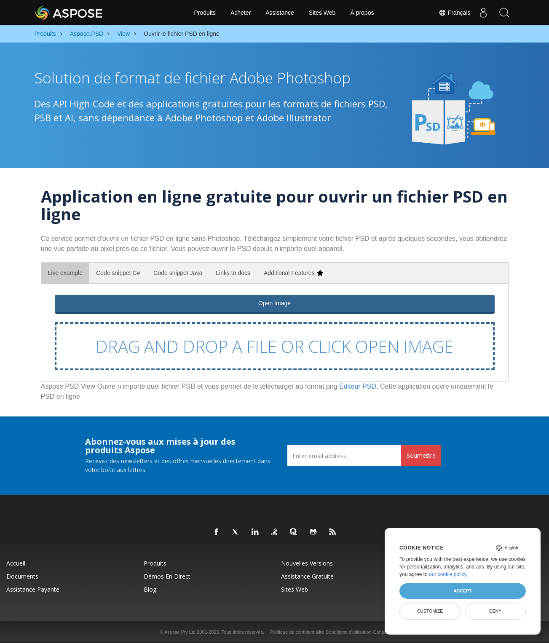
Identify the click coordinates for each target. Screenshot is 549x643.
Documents (22, 576)
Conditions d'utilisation (349, 632)
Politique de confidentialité (297, 632)
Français (455, 12)
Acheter (240, 12)
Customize (430, 611)
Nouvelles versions (307, 563)
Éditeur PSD (357, 386)
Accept (462, 590)
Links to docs (233, 272)
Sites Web (322, 12)
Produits (205, 12)
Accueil (15, 563)
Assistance (279, 12)
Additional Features (293, 272)
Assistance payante (32, 589)
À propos (362, 12)
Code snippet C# (118, 272)
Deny (495, 611)
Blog (150, 589)
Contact (381, 632)
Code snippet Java (177, 272)
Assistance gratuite (307, 576)
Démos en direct (167, 576)
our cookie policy (447, 574)
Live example (65, 272)
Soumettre (421, 455)
